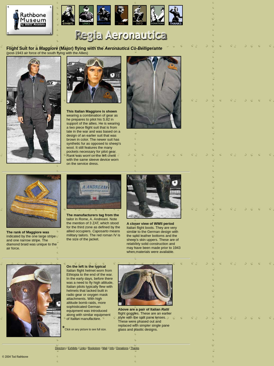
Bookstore (94, 348)
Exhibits (72, 348)
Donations (122, 348)
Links (82, 348)
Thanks (134, 348)
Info (111, 348)
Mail (104, 348)
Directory (60, 348)
